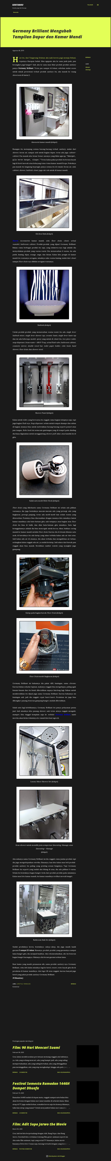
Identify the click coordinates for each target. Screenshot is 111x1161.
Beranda (15, 12)
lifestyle (88, 67)
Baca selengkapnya (63, 1072)
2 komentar (23, 1072)
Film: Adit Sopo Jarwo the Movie (39, 1124)
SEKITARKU (17, 4)
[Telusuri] (90, 5)
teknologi (88, 69)
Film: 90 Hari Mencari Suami (36, 1047)
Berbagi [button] (88, 57)
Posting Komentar (25, 1149)
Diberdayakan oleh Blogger (55, 1156)
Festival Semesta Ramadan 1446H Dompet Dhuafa (41, 1085)
